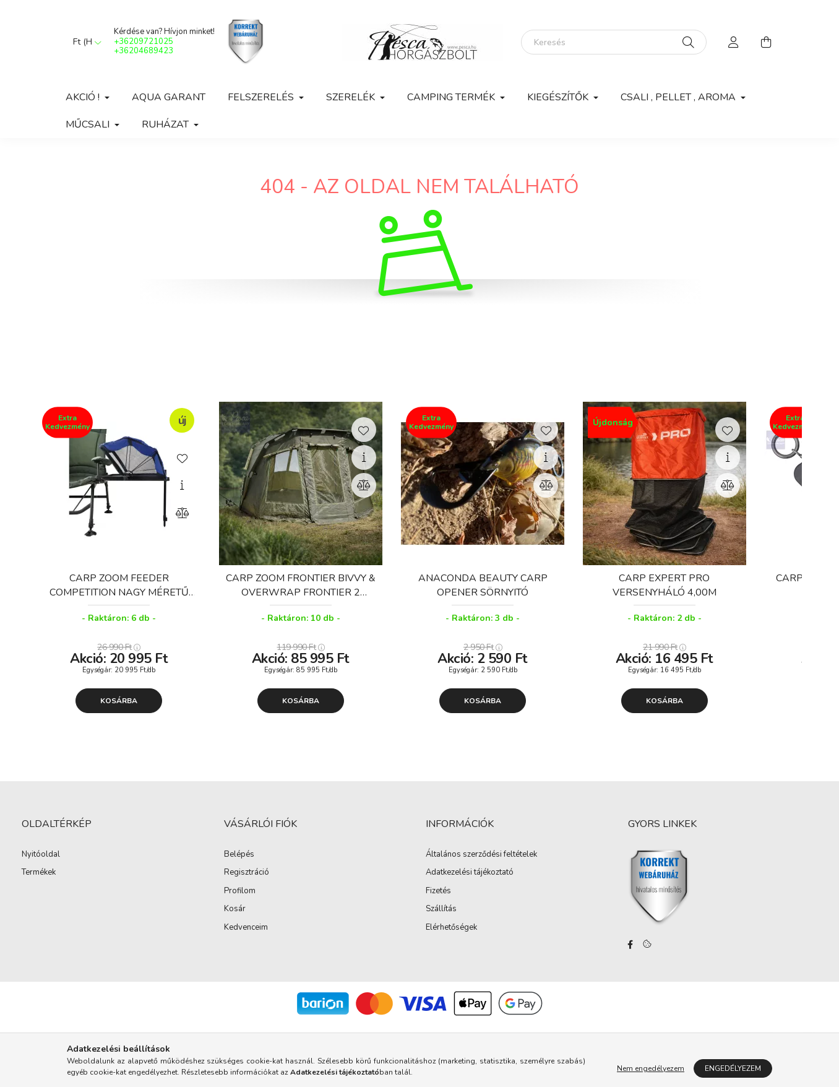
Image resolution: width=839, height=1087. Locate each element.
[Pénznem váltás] (84, 42)
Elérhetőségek (451, 928)
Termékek (39, 873)
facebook (630, 944)
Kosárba (118, 701)
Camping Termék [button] (452, 97)
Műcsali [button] (89, 124)
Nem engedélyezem (650, 1068)
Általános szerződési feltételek (481, 855)
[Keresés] (614, 42)
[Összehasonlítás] (182, 513)
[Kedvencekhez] (182, 457)
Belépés (239, 855)
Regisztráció (246, 873)
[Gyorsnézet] (182, 485)
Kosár (235, 909)
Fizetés (438, 891)
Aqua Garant (168, 97)
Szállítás (441, 909)
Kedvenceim (246, 928)
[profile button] (733, 42)
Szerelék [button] (351, 97)
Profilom (240, 891)
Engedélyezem (733, 1068)
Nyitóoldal (41, 855)
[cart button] (766, 42)
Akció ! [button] (84, 97)
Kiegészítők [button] (559, 97)
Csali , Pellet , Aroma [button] (679, 97)
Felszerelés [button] (262, 97)
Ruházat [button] (166, 124)
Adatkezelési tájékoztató (470, 873)
